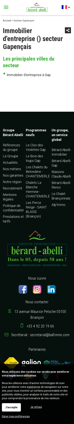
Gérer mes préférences (16, 416)
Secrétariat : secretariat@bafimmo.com (40, 335)
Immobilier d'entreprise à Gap (29, 75)
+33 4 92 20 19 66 (40, 326)
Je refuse (36, 406)
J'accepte (11, 407)
